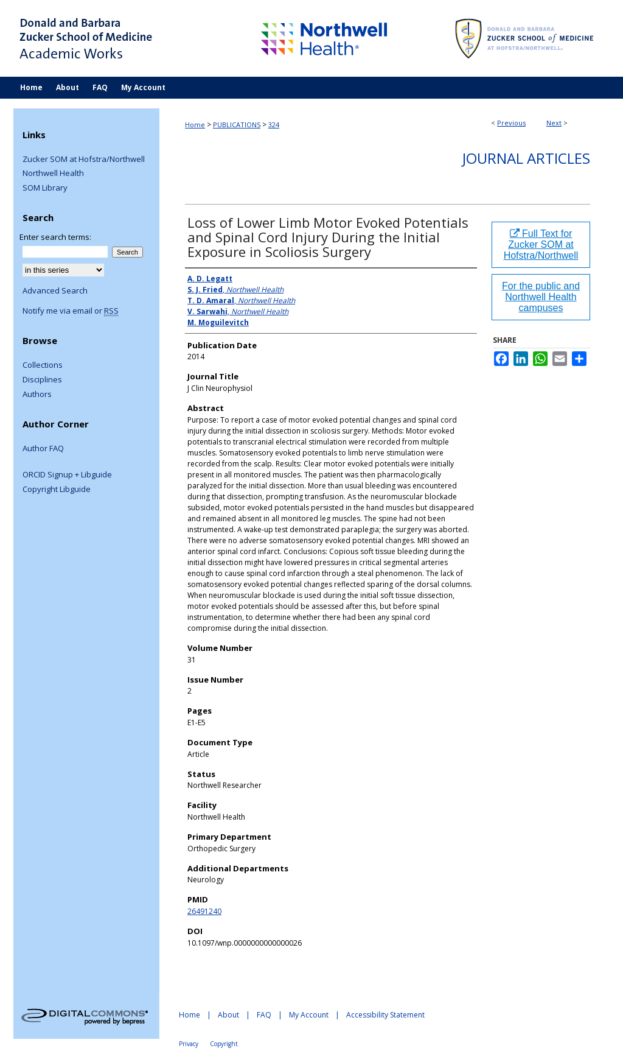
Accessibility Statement (385, 1015)
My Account (309, 1015)
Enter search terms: (55, 236)
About (228, 1015)
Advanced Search (55, 290)
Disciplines (42, 380)
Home (195, 124)
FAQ (264, 1015)
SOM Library (45, 188)
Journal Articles (526, 158)
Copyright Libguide (57, 489)
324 (273, 124)
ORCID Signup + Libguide (67, 475)
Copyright (224, 1043)
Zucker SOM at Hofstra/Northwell (84, 159)
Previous (511, 122)
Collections (43, 365)
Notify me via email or (71, 311)
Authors (37, 394)
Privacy (188, 1043)
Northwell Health (53, 173)
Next (554, 122)
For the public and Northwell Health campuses (541, 297)
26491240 (204, 911)
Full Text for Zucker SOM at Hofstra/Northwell (541, 244)
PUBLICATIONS (236, 124)
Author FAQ (43, 449)
